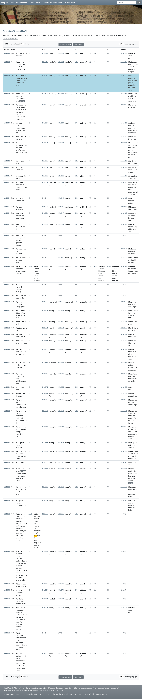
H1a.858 (45, 213)
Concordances (46, 3)
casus (19, 473)
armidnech (22, 586)
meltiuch (52, 207)
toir (21, 376)
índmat (36, 519)
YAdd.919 (7, 257)
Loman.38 (124, 387)
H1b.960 (61, 340)
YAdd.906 (7, 123)
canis (17, 85)
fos (16, 390)
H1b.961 (61, 349)
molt (51, 311)
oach (17, 251)
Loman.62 (124, 161)
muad (51, 584)
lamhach (23, 575)
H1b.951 (61, 257)
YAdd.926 (7, 328)
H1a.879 (45, 442)
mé (23, 176)
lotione (36, 545)
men (51, 53)
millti (21, 298)
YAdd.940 (7, 469)
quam (17, 69)
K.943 (76, 411)
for (24, 420)
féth (130, 318)
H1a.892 (45, 653)
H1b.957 (61, 321)
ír (25, 136)
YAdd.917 (7, 235)
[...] (54, 53)
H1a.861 (45, 249)
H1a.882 (45, 469)
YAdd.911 (7, 176)
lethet (17, 456)
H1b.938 (61, 123)
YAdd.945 (7, 584)
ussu (19, 240)
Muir (17, 198)
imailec (18, 656)
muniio (18, 304)
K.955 (76, 599)
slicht (23, 561)
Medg (17, 62)
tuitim (24, 473)
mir (50, 500)
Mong (17, 411)
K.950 (76, 500)
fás (129, 343)
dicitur (130, 432)
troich (17, 622)
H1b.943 (61, 176)
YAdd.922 (7, 295)
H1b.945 (61, 198)
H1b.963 (61, 374)
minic (82, 143)
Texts (38, 3)
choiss (36, 540)
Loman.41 (124, 411)
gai (19, 563)
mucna (23, 75)
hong (131, 413)
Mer (17, 105)
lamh (22, 514)
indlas (17, 528)
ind (23, 216)
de (22, 67)
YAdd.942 (7, 500)
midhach (52, 363)
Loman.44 (124, 451)
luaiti (135, 432)
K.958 (76, 653)
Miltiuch (131, 207)
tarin (116, 271)
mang (82, 400)
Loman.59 (124, 123)
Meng (17, 400)
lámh (21, 187)
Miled (17, 650)
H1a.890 (45, 53)
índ (35, 521)
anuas (36, 276)
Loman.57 (124, 94)
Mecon (18, 393)
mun (51, 487)
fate (17, 96)
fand (17, 580)
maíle (130, 418)
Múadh (18, 584)
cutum (20, 420)
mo (16, 64)
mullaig (18, 292)
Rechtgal (18, 558)
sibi (23, 83)
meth (67, 322)
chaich (20, 117)
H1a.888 (45, 590)
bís (35, 271)
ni (26, 78)
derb (17, 436)
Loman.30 (124, 310)
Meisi (17, 633)
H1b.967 (61, 411)
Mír (16, 500)
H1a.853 (45, 161)
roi (24, 622)
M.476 (109, 266)
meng (51, 400)
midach (68, 363)
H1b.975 (61, 514)
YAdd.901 (7, 53)
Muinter (18, 374)
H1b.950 (61, 249)
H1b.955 (61, 302)
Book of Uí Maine (32, 694)
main (17, 378)
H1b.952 (61, 266)
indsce (133, 178)
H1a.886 (45, 551)
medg (51, 62)
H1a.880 (45, 451)
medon (134, 155)
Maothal (18, 334)
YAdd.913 (7, 198)
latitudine (19, 538)
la (21, 354)
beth (19, 130)
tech (17, 209)
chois (17, 531)
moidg (130, 64)
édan (132, 262)
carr (21, 573)
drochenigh (132, 405)
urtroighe (19, 635)
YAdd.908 (7, 143)
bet (136, 130)
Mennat (131, 349)
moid (51, 462)
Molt (17, 311)
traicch (17, 535)
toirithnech (19, 381)
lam (135, 187)
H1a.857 (45, 207)
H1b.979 (61, 599)
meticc (134, 145)
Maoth (18, 328)
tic (16, 145)
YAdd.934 (7, 400)
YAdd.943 (7, 514)
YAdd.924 (7, 310)
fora (130, 423)
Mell (17, 295)
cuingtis (131, 72)
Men (17, 607)
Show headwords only (10, 38)
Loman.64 (124, 176)
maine (130, 378)
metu (51, 94)
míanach (131, 356)
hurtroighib (19, 642)
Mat (17, 514)
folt (23, 313)
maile (17, 418)
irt (129, 218)
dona (17, 640)
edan (17, 262)
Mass (17, 341)
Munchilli (131, 182)
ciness (17, 396)
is (26, 328)
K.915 (76, 105)
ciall (16, 229)
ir (128, 107)
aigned (130, 80)
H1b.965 (61, 393)
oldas (130, 229)
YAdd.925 (7, 321)
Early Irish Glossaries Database (14, 2)
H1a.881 (45, 462)
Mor (17, 161)
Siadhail (18, 561)
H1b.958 (61, 328)
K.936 (76, 340)
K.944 (76, 427)
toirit (135, 378)
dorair (22, 665)
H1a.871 (45, 349)
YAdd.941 (7, 487)
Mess (17, 235)
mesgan (83, 213)
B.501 (30, 514)
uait (132, 458)
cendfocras (19, 150)
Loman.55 (124, 62)
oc (20, 478)
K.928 (76, 266)
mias (51, 387)
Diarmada (19, 661)
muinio (130, 304)
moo (24, 143)
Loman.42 (124, 427)
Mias (17, 387)
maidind (18, 670)
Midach (18, 363)
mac (21, 627)
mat (50, 514)
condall (21, 577)
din (39, 531)
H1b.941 (61, 161)
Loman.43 (124, 442)
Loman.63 (124, 167)
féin (135, 273)
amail (23, 128)
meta (67, 94)
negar (17, 521)
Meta (17, 94)
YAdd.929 (7, 349)
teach (130, 209)
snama (17, 629)
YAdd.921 (7, 284)
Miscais (18, 469)
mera (17, 114)
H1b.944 (61, 182)
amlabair (18, 447)
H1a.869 (45, 334)
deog (130, 67)
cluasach (18, 254)
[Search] (126, 2)
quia (23, 107)
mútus (130, 445)
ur (133, 170)
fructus (18, 245)
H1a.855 (45, 176)
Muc (17, 75)
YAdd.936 (7, 427)
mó (137, 143)
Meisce (131, 224)
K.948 (76, 469)
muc (50, 75)
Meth (17, 322)
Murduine (132, 167)
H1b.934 (61, 62)
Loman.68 (124, 213)
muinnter (53, 374)
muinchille (69, 182)
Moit (17, 462)
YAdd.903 (7, 75)
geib (17, 80)
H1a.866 (45, 310)
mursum (18, 505)
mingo (24, 492)
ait (25, 352)
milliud (23, 295)
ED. (35, 535)
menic (51, 143)
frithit (17, 617)
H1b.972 (61, 469)
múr (66, 167)
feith (115, 269)
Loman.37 (124, 374)
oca (134, 478)
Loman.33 (124, 334)
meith (51, 322)
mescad (18, 216)
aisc (16, 227)
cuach (17, 658)
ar (24, 78)
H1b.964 (61, 387)
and (16, 133)
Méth (130, 322)
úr (26, 167)
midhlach (83, 590)
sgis (133, 476)
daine (23, 615)
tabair (17, 575)
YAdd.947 (7, 599)
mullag (101, 273)
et (22, 535)
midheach (84, 363)
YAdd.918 (7, 249)
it (16, 112)
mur (25, 105)
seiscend (18, 554)
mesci (67, 224)
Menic (17, 143)
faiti (131, 96)
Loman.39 (124, 393)
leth (16, 595)
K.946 (76, 451)
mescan (52, 213)
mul (25, 249)
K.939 (76, 374)
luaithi (23, 429)
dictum (18, 610)
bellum (22, 601)
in (25, 227)
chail (21, 185)
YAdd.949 (7, 633)
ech (21, 367)
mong (51, 411)
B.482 (30, 266)
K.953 (76, 584)
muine (51, 302)
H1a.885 (45, 514)
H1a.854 (45, 167)
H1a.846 (45, 62)
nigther (36, 526)
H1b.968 (61, 427)
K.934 (76, 328)
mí (135, 462)
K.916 (76, 143)
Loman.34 (124, 340)
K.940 (76, 387)
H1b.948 (61, 224)
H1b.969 (61, 442)
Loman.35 (124, 349)
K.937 (76, 349)
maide (51, 451)
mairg (22, 619)
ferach (24, 570)
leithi (24, 418)
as (26, 343)
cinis (132, 396)
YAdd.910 (7, 167)
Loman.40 (124, 400)
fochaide (131, 416)
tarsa (103, 271)
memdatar (22, 668)
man (17, 185)
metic (21, 145)
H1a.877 (45, 411)
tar (21, 622)
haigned (20, 78)
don (21, 528)
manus (130, 192)
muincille (52, 182)
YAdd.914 (7, 207)
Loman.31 (124, 321)
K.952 (76, 551)
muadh (82, 584)
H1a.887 (45, 584)
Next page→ (78, 44)
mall (51, 123)
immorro (23, 523)
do (25, 213)
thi (16, 423)
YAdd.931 (7, 374)
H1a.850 (45, 123)
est (131, 189)
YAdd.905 (7, 105)
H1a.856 (45, 182)
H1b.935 (61, 75)
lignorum (18, 243)
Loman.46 (124, 469)
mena (17, 627)
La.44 (95, 266)
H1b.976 (61, 551)
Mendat (18, 349)
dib (24, 117)
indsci (17, 178)
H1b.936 (61, 94)
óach (133, 251)
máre (130, 203)
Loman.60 (124, 105)
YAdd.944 (7, 551)
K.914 (76, 123)
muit (51, 443)
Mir (129, 500)
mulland (37, 280)
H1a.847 (45, 75)
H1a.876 (45, 400)
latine (17, 494)
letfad (132, 456)
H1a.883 (45, 487)
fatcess (18, 98)
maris (17, 601)
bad (25, 145)
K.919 (76, 176)
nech (132, 381)
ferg (134, 107)
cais (18, 471)
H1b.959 (61, 334)
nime (23, 98)
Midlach (18, 590)
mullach (52, 249)
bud (129, 148)
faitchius (131, 98)
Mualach (18, 551)
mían (17, 352)
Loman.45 (124, 462)
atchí (21, 624)
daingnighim (20, 307)
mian (19, 354)
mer (50, 105)
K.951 (76, 514)
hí (19, 227)
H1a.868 (45, 328)
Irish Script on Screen (99, 694)
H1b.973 (61, 487)
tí (132, 423)
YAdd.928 (7, 340)
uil (25, 150)
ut (23, 554)
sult (20, 315)
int (23, 260)
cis (129, 330)
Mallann (115, 266)
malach (18, 269)
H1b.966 (61, 400)
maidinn (68, 653)
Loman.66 (124, 198)
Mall (17, 123)
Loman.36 (124, 363)
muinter (68, 374)
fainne (17, 271)
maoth (17, 128)
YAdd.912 (7, 182)
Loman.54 (124, 53)
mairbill (68, 599)
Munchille (19, 182)
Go (139, 3)
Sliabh (20, 638)
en (16, 489)
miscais (52, 469)
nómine (131, 201)
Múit (17, 443)
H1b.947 (61, 213)
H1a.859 (45, 224)
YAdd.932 (7, 387)
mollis (17, 125)
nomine (18, 201)
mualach (18, 565)
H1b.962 (61, 363)
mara (23, 201)
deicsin (17, 481)
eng (16, 402)
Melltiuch (19, 207)
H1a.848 (45, 94)
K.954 (76, 590)
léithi (135, 418)
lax (22, 592)
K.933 (76, 321)
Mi (16, 176)
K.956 (76, 53)
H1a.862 (45, 266)
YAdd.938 (7, 451)
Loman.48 (124, 500)
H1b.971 (61, 462)
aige (129, 231)
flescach (18, 570)
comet (17, 189)
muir (67, 198)
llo (16, 260)
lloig (131, 260)
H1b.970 (61, 451)
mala (67, 258)
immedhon (23, 152)
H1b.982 (61, 653)
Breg (17, 663)
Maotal (131, 334)
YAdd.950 (7, 653)
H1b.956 (61, 310)
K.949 (76, 487)
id (129, 189)
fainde (130, 271)
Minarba (18, 53)
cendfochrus (133, 152)
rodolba (18, 645)
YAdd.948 (7, 607)
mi (50, 176)
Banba (24, 645)
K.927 (76, 257)
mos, (17, 238)
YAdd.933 (7, 393)
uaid (17, 458)
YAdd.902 (7, 62)
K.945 (76, 442)
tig (136, 343)
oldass (17, 119)
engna (130, 402)
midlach (52, 590)
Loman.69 (124, 224)
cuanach (18, 568)
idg (19, 64)
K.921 (76, 198)
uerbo (19, 492)
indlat (17, 523)
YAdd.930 (7, 363)
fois (129, 390)
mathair (18, 434)
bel (22, 607)
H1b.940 (61, 143)
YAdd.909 (7, 161)
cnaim (24, 130)
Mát (35, 514)
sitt (24, 238)
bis (99, 271)
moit (67, 462)
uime (130, 101)
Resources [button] (57, 3)
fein (16, 101)
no (21, 114)
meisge (82, 224)
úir (129, 163)
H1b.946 (61, 207)
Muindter (132, 374)
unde (17, 516)
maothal (52, 334)
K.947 (76, 462)
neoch (19, 83)
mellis (21, 209)
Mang (17, 427)
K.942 (76, 400)
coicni (17, 612)
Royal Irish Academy (63, 694)
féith (37, 269)
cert (16, 148)
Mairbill (18, 599)
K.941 (76, 393)
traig (23, 526)
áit (21, 352)
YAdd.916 (7, 224)
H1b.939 (61, 105)
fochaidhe (19, 416)
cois (21, 533)
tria (22, 563)
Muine (17, 302)
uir (16, 117)
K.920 (76, 182)
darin (38, 271)
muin (17, 376)
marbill (52, 599)
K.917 (76, 161)
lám (35, 516)
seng (17, 429)
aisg (135, 227)
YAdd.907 (7, 136)
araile (23, 119)
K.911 (76, 75)
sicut (135, 87)
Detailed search (69, 3)
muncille (83, 182)
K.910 (76, 62)
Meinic (131, 143)
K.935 (76, 334)
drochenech (21, 407)
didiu (21, 531)
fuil (23, 337)
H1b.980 (61, 53)
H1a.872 (45, 363)
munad (23, 80)
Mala (17, 258)
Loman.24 (124, 257)
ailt (16, 313)
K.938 (76, 363)
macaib (20, 647)
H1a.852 (45, 143)
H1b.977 (61, 584)
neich (17, 478)
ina (21, 432)
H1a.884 (45, 500)
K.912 (76, 94)
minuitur (18, 56)
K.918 (76, 167)
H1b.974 (61, 500)
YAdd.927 (7, 334)
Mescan (18, 213)
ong (16, 413)
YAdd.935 (7, 411)
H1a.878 (45, 427)
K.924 (76, 224)
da (16, 563)
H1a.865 (45, 302)
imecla (24, 604)
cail (26, 187)
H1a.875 (45, 393)
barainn (22, 663)
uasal (25, 584)
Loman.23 (124, 249)
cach (24, 354)
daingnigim (132, 307)
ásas (130, 220)
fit (26, 107)
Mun (17, 487)
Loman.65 (124, 182)
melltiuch (69, 207)
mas (50, 341)
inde (136, 429)
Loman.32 (124, 328)
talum (130, 172)
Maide (17, 451)
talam (20, 170)
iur (16, 163)
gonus (17, 615)
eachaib (131, 367)
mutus (17, 445)
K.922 (76, 207)
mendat (52, 349)
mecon (51, 393)
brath (17, 665)
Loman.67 (124, 207)
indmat (22, 516)
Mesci (17, 224)
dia (16, 668)
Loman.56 (124, 75)
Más (130, 341)
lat (18, 526)
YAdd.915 (7, 213)
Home (32, 3)
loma (17, 218)
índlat (36, 531)
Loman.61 (124, 143)
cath (17, 604)
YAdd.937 (7, 442)
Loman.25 (124, 266)
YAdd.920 (7, 266)
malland (52, 266)
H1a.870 (45, 340)
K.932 (76, 310)
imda (19, 112)
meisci (51, 224)
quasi (25, 53)
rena (17, 624)
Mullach (18, 249)
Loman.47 (124, 487)
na (22, 112)
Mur (17, 167)
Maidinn (18, 653)
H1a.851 (45, 105)
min (24, 489)
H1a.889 (45, 599)
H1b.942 (61, 167)
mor (50, 161)
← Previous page (65, 44)
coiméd (132, 194)
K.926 (76, 249)
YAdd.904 (7, 94)
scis (23, 476)
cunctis (22, 69)
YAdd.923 (7, 302)
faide (17, 454)
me (136, 176)
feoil (22, 163)
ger (21, 612)
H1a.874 (45, 387)
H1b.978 (61, 590)
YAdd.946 (7, 590)
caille (134, 185)
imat (18, 107)
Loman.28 (124, 302)
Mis (24, 638)
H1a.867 (45, 321)
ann (134, 133)
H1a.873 (45, 374)
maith (17, 367)
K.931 (76, 302)
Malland (18, 266)
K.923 (76, 213)
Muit (130, 443)
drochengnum (20, 405)
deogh (17, 67)
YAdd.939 (7, 462)
